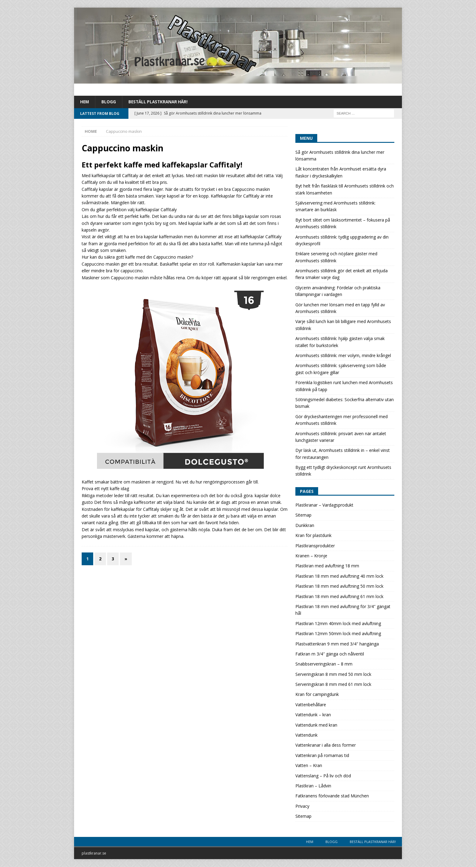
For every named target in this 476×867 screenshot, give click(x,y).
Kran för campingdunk (317, 694)
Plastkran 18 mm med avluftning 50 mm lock (339, 586)
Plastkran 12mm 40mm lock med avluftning (338, 624)
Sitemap (303, 515)
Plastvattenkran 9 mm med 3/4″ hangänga (337, 644)
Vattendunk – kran (313, 715)
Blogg (109, 102)
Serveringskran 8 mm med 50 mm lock (333, 674)
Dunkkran (304, 525)
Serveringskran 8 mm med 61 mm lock (333, 684)
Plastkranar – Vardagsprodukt (324, 505)
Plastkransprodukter (315, 546)
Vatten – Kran (308, 766)
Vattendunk (306, 735)
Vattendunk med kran (316, 725)
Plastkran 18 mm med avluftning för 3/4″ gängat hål (342, 610)
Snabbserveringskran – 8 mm (323, 664)
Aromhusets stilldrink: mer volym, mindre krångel (343, 356)
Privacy (302, 806)
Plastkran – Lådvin (313, 786)
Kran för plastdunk (313, 535)
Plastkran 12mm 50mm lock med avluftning (338, 634)
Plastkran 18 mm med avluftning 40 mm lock (339, 576)
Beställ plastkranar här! (160, 102)
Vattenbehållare (310, 705)
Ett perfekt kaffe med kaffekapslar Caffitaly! (162, 165)
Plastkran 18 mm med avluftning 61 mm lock (339, 597)
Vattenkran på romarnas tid (322, 756)
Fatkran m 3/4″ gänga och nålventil (329, 654)
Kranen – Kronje (311, 556)
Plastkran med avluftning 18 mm (327, 566)
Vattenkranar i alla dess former (325, 745)
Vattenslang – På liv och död (323, 776)
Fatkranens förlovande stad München (332, 796)
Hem (85, 102)
